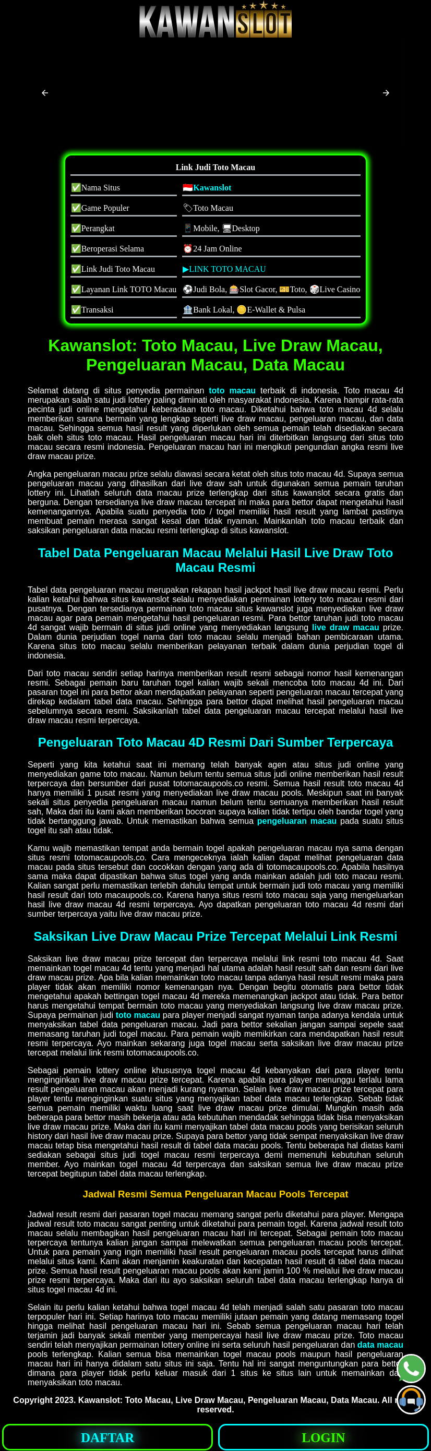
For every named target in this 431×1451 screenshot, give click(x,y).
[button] (45, 93)
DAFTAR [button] (107, 1438)
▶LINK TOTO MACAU (224, 269)
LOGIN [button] (323, 1438)
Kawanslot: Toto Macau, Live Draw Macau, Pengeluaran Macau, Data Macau (227, 1400)
